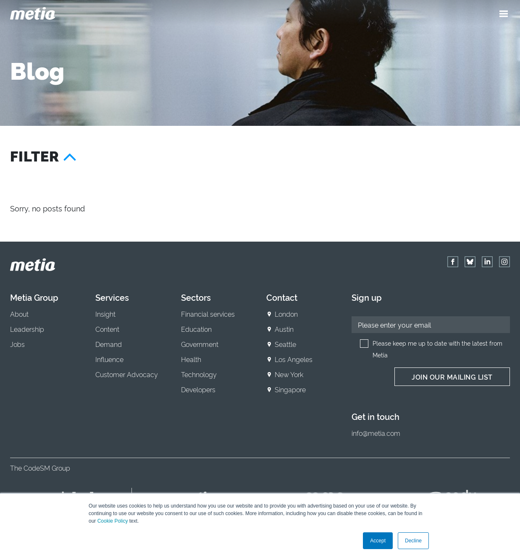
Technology (199, 374)
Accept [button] (378, 541)
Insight (105, 313)
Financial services (208, 313)
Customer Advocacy (126, 374)
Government (199, 344)
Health (191, 359)
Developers (198, 389)
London (286, 313)
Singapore (290, 389)
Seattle (285, 344)
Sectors (196, 297)
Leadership (27, 328)
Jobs (17, 344)
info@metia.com (376, 433)
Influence (109, 359)
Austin (284, 328)
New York (289, 374)
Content (107, 328)
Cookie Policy (112, 521)
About (19, 313)
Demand (108, 344)
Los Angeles (294, 359)
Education (196, 328)
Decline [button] (413, 541)
